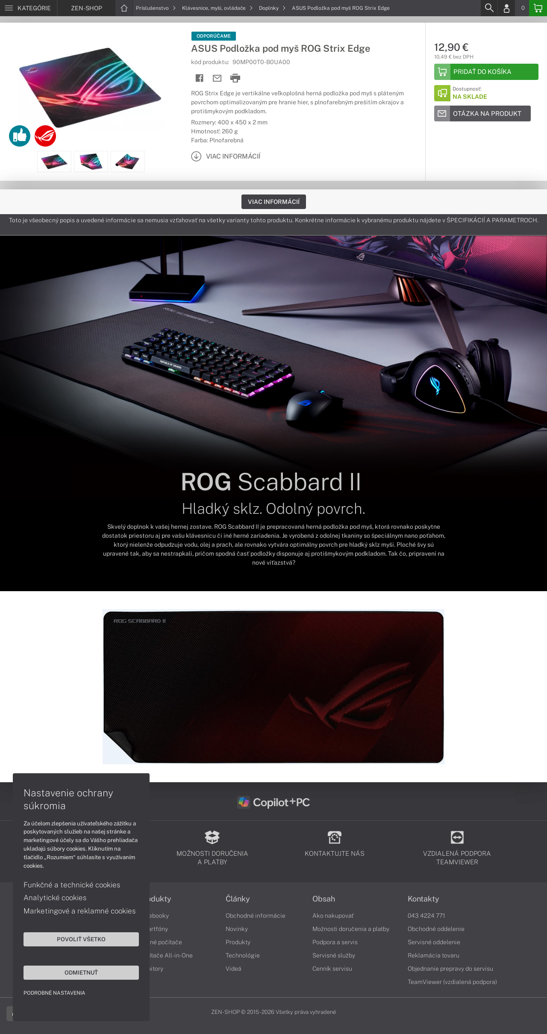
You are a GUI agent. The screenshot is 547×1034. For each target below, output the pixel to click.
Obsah (323, 899)
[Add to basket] (486, 72)
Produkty (155, 899)
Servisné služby (333, 955)
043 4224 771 (426, 915)
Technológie (243, 955)
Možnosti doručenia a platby (350, 928)
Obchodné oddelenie (436, 928)
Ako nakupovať (333, 915)
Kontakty (423, 899)
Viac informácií (274, 201)
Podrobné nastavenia (54, 993)
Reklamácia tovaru (433, 955)
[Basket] (538, 8)
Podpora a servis (335, 942)
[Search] (488, 8)
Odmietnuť (81, 972)
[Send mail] (217, 78)
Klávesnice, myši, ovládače (217, 8)
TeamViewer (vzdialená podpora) (452, 981)
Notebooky (154, 915)
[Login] (506, 8)
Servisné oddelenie (434, 942)
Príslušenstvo (156, 8)
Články (238, 899)
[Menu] (28, 8)
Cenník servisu (332, 968)
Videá (233, 968)
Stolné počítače (160, 942)
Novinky (237, 928)
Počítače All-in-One (166, 955)
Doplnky (272, 8)
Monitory (151, 968)
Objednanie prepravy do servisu (450, 968)
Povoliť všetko (81, 939)
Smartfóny (153, 928)
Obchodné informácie (255, 915)
